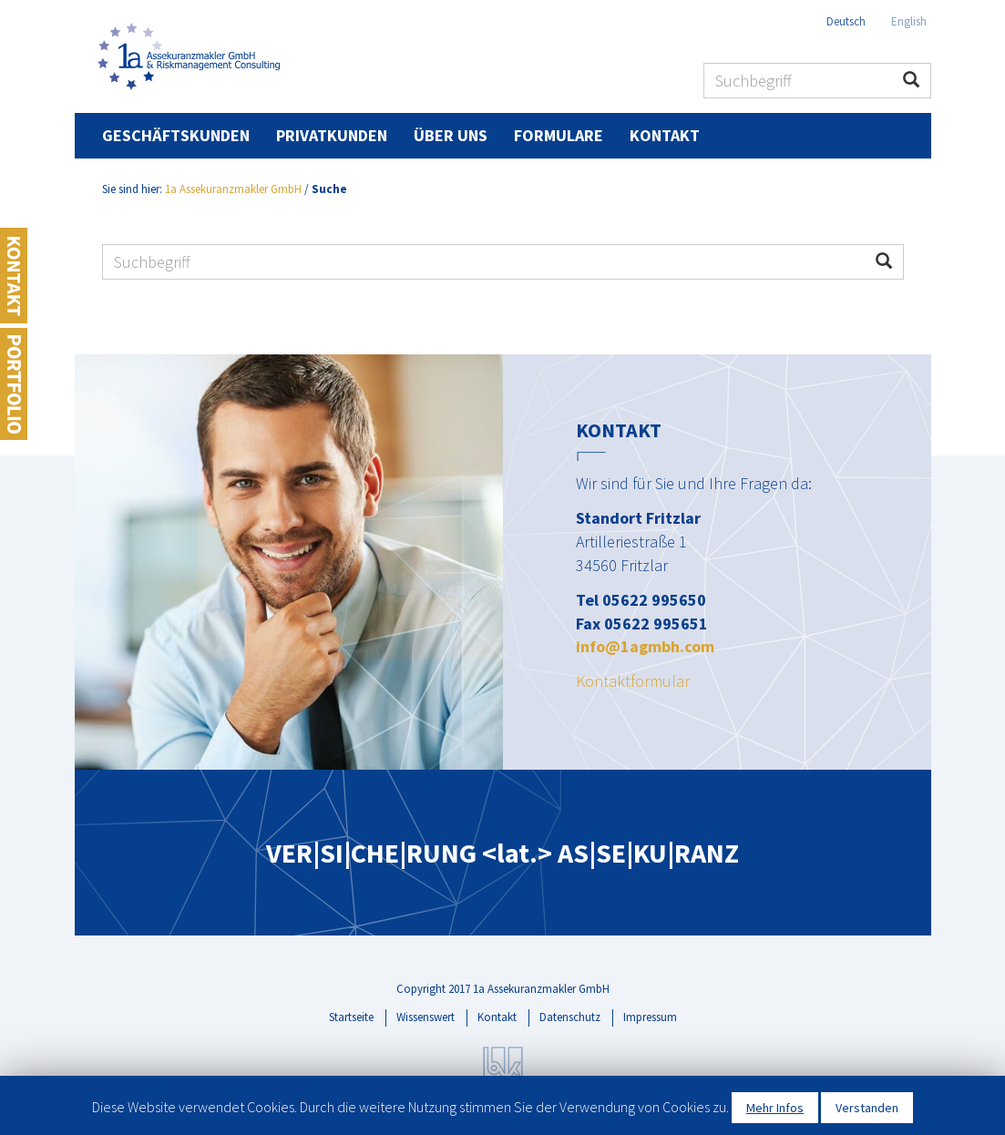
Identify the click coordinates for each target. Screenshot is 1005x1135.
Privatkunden (331, 135)
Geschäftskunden (176, 135)
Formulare (558, 135)
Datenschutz (569, 1017)
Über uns (450, 135)
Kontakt (665, 135)
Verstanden (867, 1107)
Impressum (650, 1017)
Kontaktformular (633, 680)
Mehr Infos (775, 1107)
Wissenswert (425, 1017)
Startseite (351, 1017)
